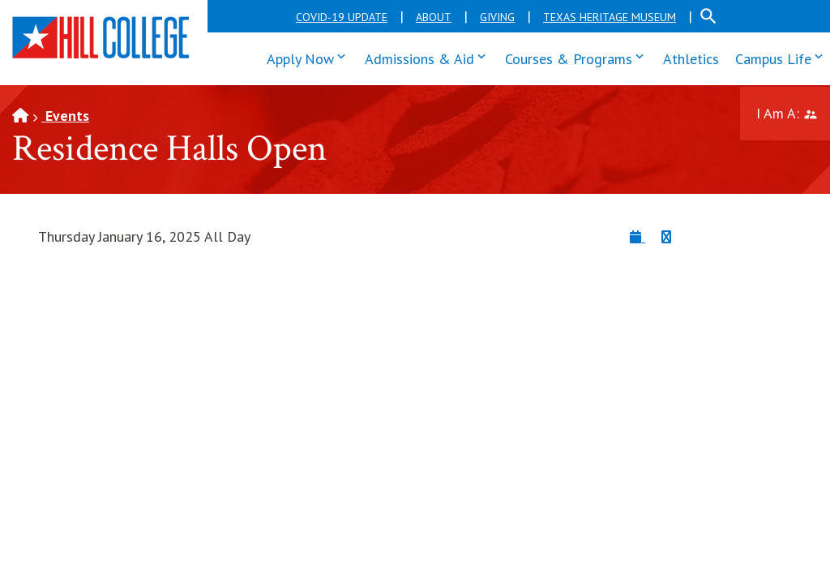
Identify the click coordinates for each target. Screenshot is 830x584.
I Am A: (793, 111)
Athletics (691, 58)
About (433, 17)
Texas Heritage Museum (609, 17)
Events (65, 115)
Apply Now (310, 57)
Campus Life (782, 57)
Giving (497, 17)
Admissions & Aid (429, 57)
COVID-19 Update (341, 17)
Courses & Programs (578, 57)
